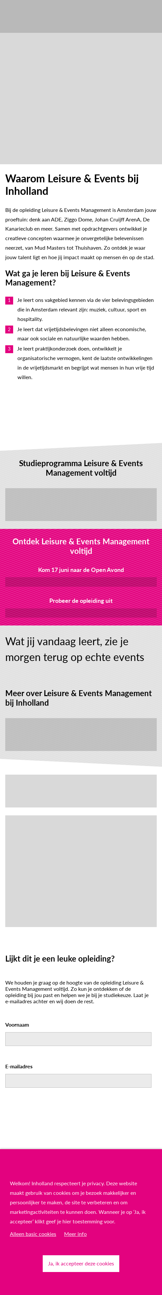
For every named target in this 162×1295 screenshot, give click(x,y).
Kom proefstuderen (81, 613)
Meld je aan (81, 582)
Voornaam (17, 1024)
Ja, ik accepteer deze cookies (81, 1263)
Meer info (75, 1234)
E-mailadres (19, 1066)
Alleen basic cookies (33, 1234)
